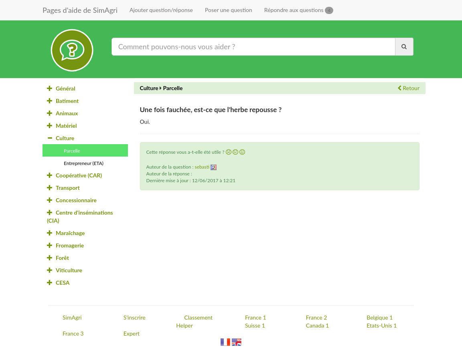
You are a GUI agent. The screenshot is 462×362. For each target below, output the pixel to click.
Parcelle (172, 87)
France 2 (316, 317)
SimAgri (72, 317)
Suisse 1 (255, 325)
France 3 (73, 333)
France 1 (255, 317)
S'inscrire (135, 317)
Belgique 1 (380, 317)
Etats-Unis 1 (382, 325)
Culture (149, 87)
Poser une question (228, 9)
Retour (408, 87)
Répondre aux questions (298, 10)
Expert (132, 333)
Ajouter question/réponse (161, 9)
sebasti (202, 167)
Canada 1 (317, 325)
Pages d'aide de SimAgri (80, 10)
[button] (228, 152)
